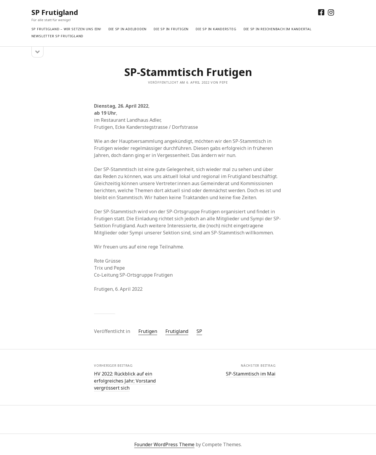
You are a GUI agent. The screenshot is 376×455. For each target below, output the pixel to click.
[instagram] (331, 12)
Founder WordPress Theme (164, 444)
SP (199, 331)
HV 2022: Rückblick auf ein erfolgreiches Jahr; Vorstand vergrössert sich (125, 381)
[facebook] (321, 12)
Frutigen (147, 331)
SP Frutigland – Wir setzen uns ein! (66, 29)
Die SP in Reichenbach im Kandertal (278, 29)
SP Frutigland (54, 12)
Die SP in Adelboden (127, 29)
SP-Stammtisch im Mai (251, 374)
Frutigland (176, 331)
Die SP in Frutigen (171, 29)
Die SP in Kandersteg (216, 29)
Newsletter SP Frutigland (57, 36)
